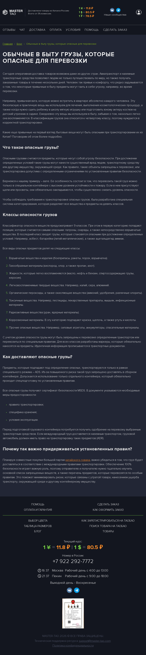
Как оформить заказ (108, 510)
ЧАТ (22, 30)
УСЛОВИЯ (73, 30)
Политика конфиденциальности (73, 645)
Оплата (56, 30)
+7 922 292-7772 (73, 561)
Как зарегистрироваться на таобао (108, 520)
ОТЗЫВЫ (9, 30)
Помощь (92, 30)
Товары (108, 531)
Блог (37, 531)
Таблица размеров (38, 526)
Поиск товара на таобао (108, 526)
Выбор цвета (37, 520)
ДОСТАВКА (37, 30)
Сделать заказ (115, 30)
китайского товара (77, 460)
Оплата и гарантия (38, 510)
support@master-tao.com (95, 641)
